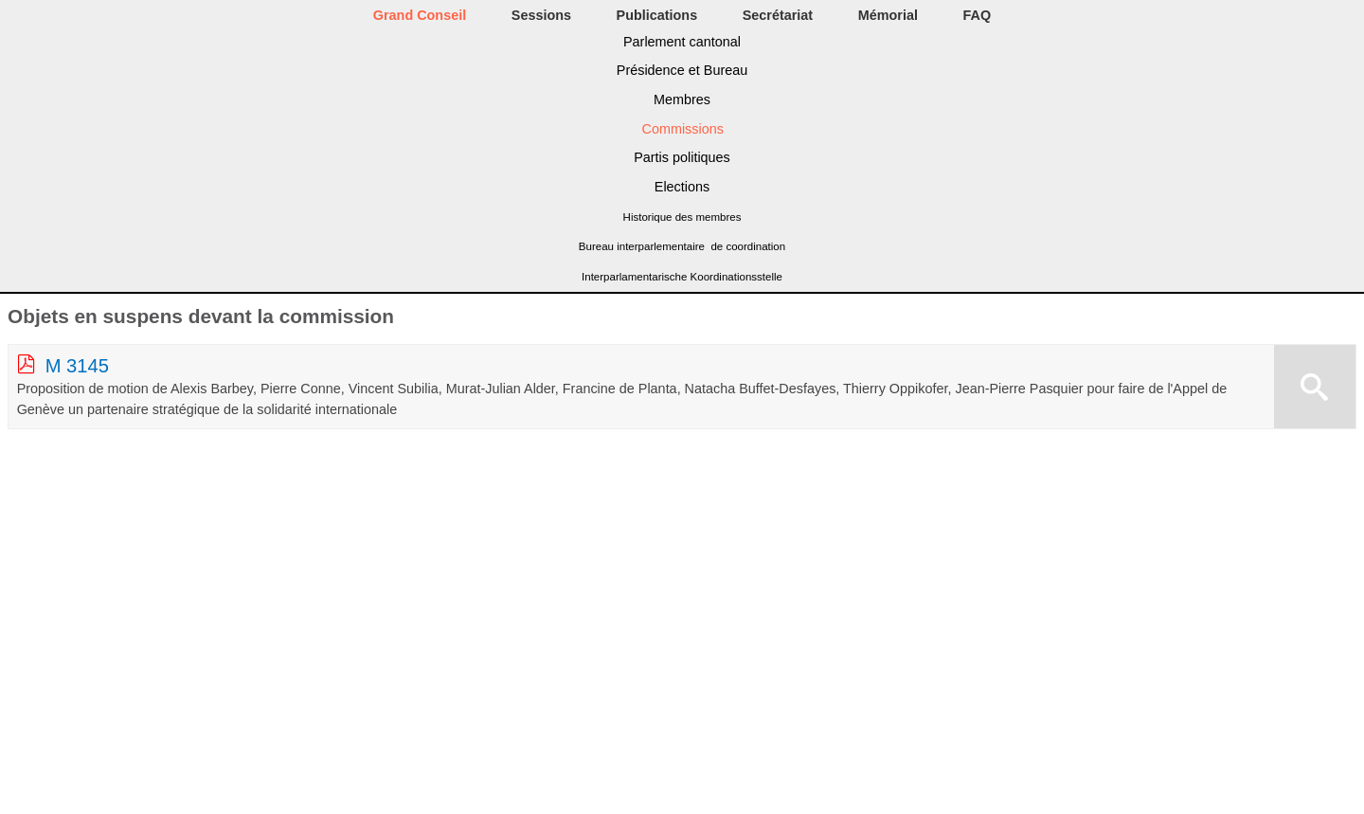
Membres (682, 99)
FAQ (977, 15)
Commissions (683, 128)
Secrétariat (778, 15)
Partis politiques (682, 157)
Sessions (541, 15)
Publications (657, 15)
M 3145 (77, 365)
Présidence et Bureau (682, 70)
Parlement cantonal (682, 41)
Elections (682, 186)
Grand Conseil (419, 15)
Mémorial (888, 15)
